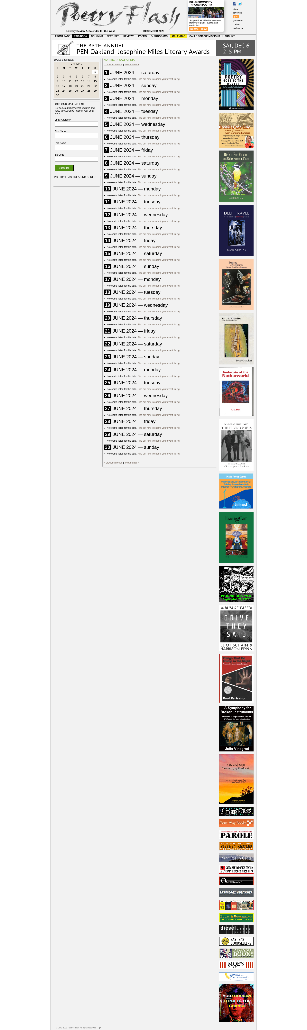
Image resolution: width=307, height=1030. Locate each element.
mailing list (238, 28)
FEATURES (113, 36)
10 (63, 81)
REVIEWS (128, 36)
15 (95, 81)
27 (82, 90)
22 (95, 85)
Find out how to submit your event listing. (159, 79)
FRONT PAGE (62, 36)
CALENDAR (178, 36)
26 (76, 90)
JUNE (76, 64)
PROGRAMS (159, 36)
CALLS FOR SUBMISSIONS (204, 36)
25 (70, 90)
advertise (237, 13)
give (236, 16)
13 (82, 81)
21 (88, 85)
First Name (60, 131)
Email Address (63, 120)
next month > (132, 64)
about (235, 9)
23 (57, 90)
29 (95, 90)
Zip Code (59, 155)
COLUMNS (97, 36)
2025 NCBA (80, 36)
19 (76, 85)
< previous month (113, 64)
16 (57, 85)
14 (88, 81)
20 (82, 85)
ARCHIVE (230, 36)
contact (236, 24)
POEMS (142, 36)
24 (63, 90)
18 (70, 85)
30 (57, 95)
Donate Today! (198, 29)
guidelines (238, 20)
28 (88, 90)
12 (76, 81)
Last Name (60, 143)
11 (70, 81)
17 (63, 85)
